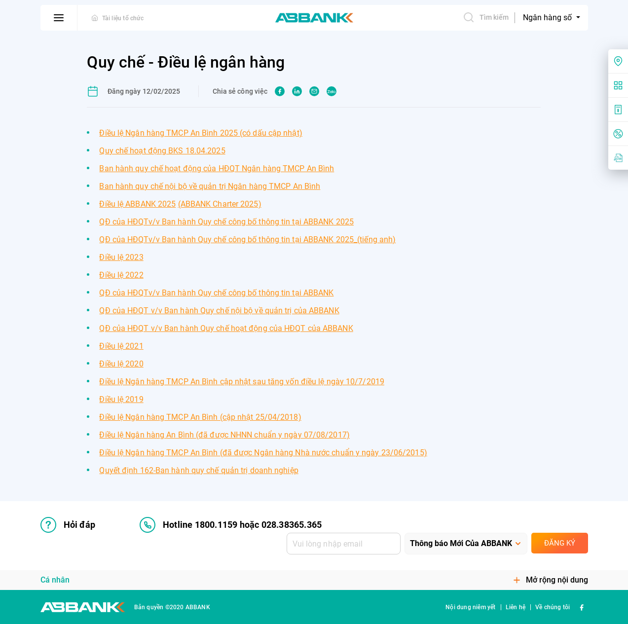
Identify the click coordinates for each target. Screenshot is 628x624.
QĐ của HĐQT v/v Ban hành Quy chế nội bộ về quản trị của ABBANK (219, 310)
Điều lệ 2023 (121, 257)
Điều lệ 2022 (121, 275)
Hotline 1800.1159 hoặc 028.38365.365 (231, 525)
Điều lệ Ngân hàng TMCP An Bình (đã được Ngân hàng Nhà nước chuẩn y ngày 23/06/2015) (263, 452)
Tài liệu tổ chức (123, 18)
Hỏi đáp (67, 525)
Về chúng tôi (552, 607)
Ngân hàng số (548, 17)
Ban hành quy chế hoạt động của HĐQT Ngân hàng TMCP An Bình (216, 168)
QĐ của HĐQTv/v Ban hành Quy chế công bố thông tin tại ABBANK (226, 221)
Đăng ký (559, 543)
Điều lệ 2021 (121, 346)
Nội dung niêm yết (470, 607)
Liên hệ (515, 607)
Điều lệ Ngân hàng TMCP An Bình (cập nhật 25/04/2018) (200, 417)
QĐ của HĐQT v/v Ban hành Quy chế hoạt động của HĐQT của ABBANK (226, 328)
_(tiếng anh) (375, 239)
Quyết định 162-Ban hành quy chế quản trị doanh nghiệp (198, 470)
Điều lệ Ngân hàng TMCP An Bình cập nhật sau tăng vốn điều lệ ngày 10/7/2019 (241, 381)
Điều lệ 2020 (121, 363)
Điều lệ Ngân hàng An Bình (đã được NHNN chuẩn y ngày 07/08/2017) (224, 435)
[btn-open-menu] (58, 18)
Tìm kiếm (486, 17)
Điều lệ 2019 (121, 399)
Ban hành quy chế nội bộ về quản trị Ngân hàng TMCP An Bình (209, 186)
